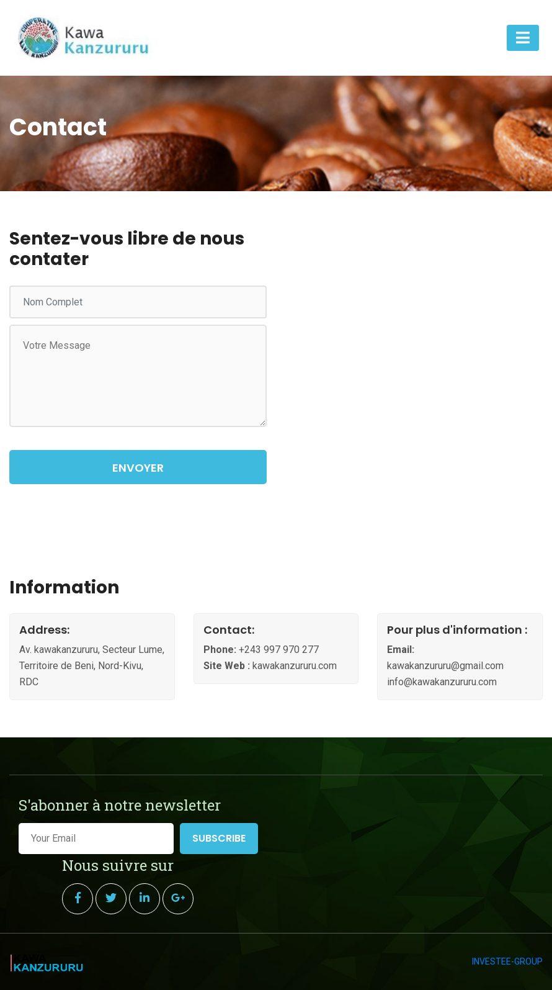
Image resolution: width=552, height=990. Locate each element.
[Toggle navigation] (523, 38)
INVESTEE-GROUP (507, 961)
